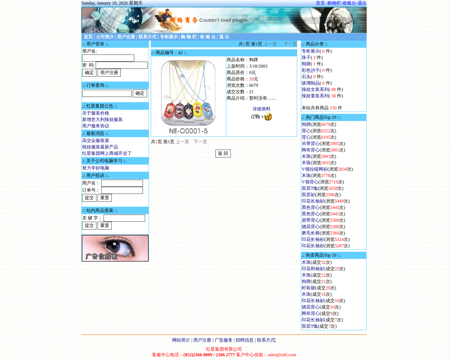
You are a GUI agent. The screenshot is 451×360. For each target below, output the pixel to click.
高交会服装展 (95, 140)
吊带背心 (311, 143)
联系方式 (266, 340)
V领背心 (310, 182)
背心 (306, 130)
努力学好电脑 (95, 168)
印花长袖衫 (313, 201)
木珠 (306, 156)
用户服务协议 (95, 126)
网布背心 (311, 150)
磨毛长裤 (311, 233)
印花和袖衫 (313, 268)
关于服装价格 (95, 113)
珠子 (306, 57)
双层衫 (308, 194)
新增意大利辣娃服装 (102, 119)
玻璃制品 (311, 83)
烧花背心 (311, 226)
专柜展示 (311, 51)
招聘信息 (245, 340)
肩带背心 (311, 220)
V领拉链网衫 (315, 169)
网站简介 (181, 340)
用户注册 (202, 340)
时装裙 (308, 287)
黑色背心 (311, 207)
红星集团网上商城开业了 (107, 153)
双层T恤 (310, 188)
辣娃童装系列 (315, 95)
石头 (306, 76)
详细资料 (262, 109)
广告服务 (224, 340)
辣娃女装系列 (315, 89)
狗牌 (306, 64)
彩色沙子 (311, 70)
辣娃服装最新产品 (100, 147)
